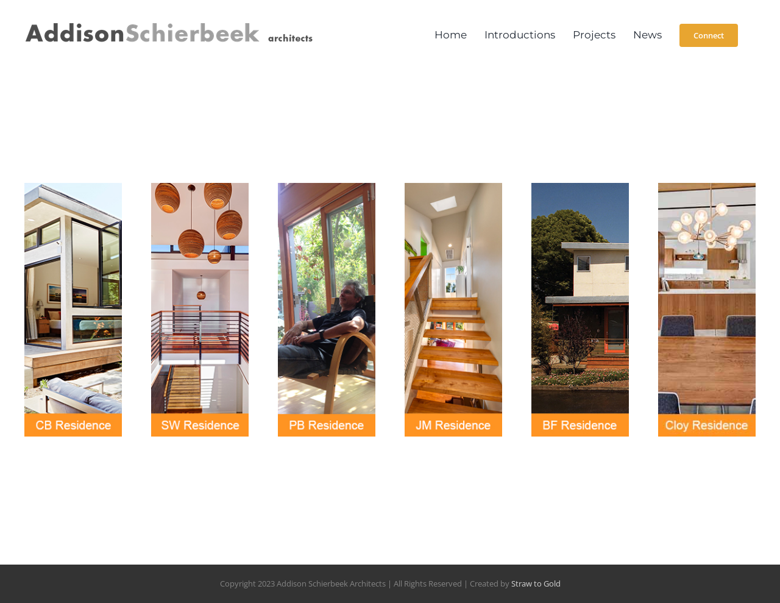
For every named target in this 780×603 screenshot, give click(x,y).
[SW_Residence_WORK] (200, 187)
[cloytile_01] (707, 187)
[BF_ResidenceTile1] (580, 187)
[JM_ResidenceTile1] (453, 187)
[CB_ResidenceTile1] (73, 187)
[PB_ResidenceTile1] (326, 187)
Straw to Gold (536, 583)
